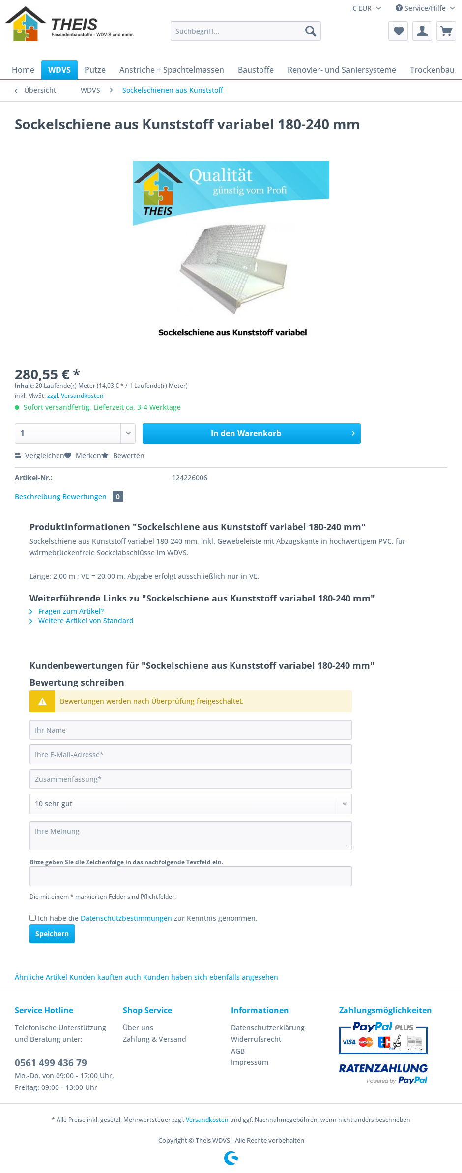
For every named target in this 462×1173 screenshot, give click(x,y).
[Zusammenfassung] (190, 779)
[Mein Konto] (422, 31)
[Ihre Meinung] (190, 835)
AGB (238, 1051)
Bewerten (122, 455)
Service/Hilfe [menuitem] (422, 8)
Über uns (138, 1027)
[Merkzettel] (398, 31)
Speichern (52, 933)
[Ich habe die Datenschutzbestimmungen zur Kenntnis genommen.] (32, 918)
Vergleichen (39, 455)
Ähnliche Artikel (41, 977)
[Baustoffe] (256, 69)
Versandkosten (207, 1120)
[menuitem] (246, 35)
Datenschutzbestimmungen (126, 918)
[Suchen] (310, 31)
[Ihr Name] (190, 730)
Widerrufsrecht (256, 1039)
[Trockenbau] (432, 69)
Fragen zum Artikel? (66, 611)
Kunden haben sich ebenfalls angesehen (210, 977)
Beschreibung (37, 496)
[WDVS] (59, 69)
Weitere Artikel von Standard (81, 620)
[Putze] (95, 69)
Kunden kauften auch (105, 977)
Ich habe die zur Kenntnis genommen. (148, 918)
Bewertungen (92, 496)
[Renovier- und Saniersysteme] (342, 69)
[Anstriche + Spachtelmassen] (172, 69)
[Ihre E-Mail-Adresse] (190, 754)
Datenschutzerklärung (268, 1027)
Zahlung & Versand (154, 1039)
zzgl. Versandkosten (75, 395)
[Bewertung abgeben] (190, 804)
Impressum (249, 1062)
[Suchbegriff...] (246, 31)
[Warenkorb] (446, 31)
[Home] (23, 69)
